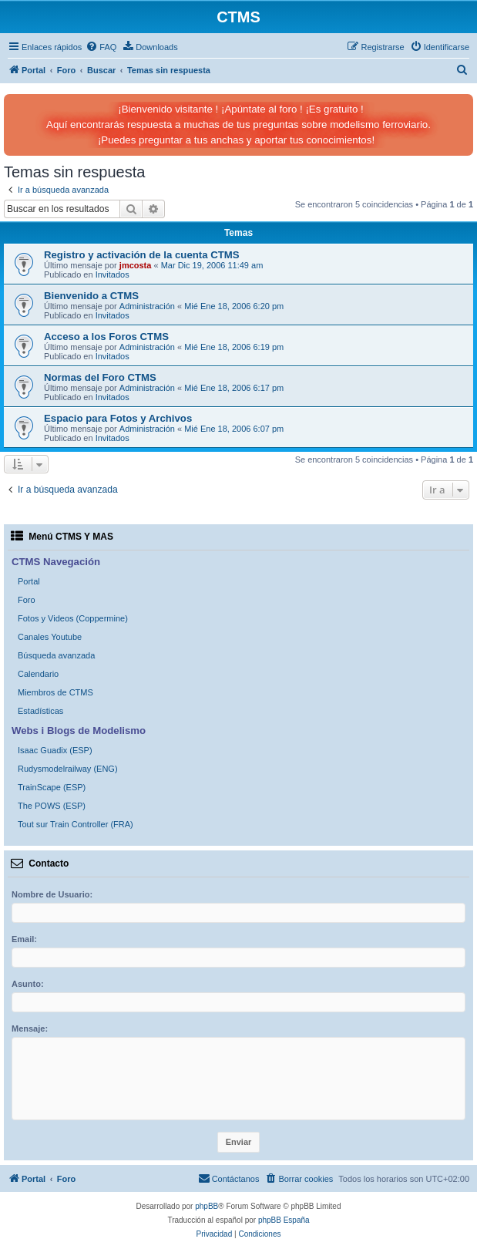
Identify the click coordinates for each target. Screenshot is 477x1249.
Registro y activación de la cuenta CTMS (142, 255)
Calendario (38, 673)
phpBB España (284, 1220)
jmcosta (135, 265)
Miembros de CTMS (55, 692)
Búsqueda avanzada (56, 655)
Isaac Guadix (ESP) (55, 750)
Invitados (112, 274)
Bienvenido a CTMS (91, 295)
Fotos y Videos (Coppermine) (73, 618)
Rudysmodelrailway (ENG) (68, 768)
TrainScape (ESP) (52, 787)
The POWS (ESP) (52, 805)
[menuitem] (101, 47)
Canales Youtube (50, 636)
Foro (26, 599)
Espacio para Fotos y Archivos (118, 418)
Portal (29, 581)
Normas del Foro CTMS (100, 377)
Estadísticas (40, 710)
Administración (147, 306)
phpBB (206, 1206)
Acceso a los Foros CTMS (106, 336)
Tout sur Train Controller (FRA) (75, 824)
